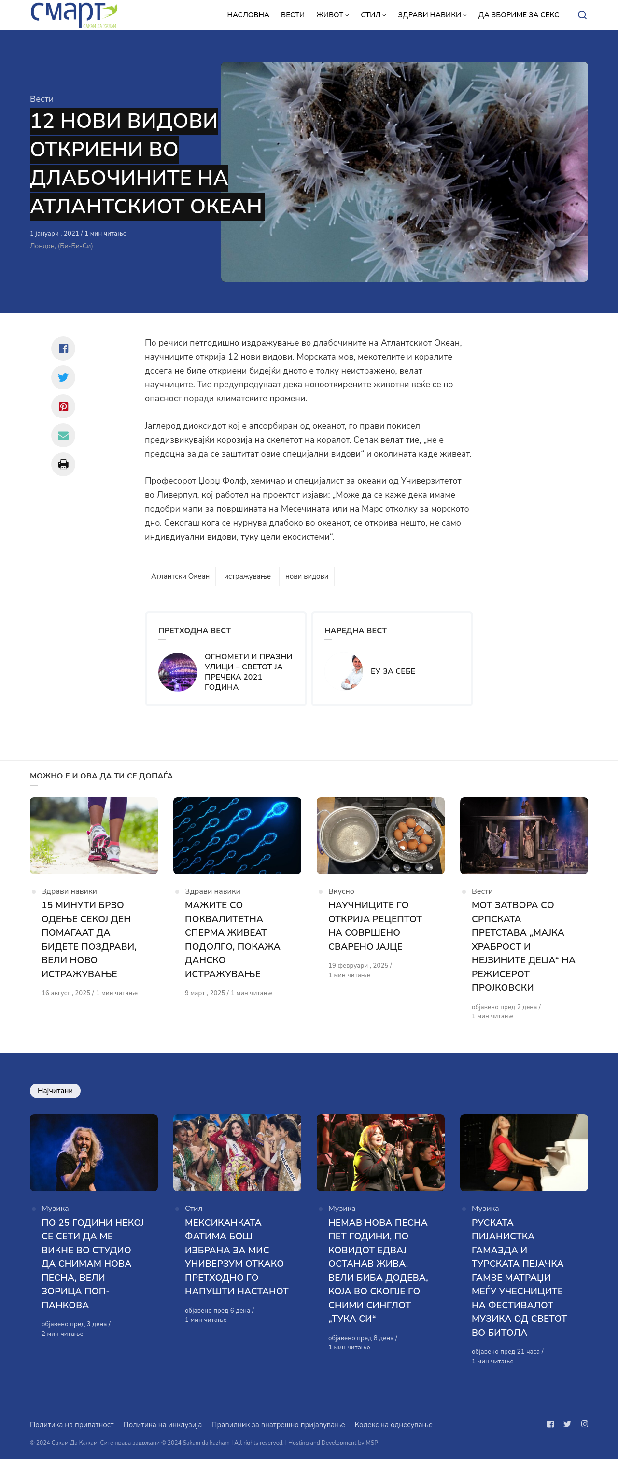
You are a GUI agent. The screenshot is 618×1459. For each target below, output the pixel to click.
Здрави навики (69, 891)
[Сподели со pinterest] (63, 406)
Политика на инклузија (162, 1425)
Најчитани (55, 1091)
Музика (55, 1208)
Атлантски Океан (180, 576)
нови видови (306, 576)
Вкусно (341, 891)
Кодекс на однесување (393, 1425)
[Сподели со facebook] (63, 348)
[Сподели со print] (63, 464)
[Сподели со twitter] (63, 377)
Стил (194, 1208)
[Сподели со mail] (63, 435)
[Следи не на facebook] (552, 1424)
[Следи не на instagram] (582, 1424)
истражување (247, 576)
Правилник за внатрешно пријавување (278, 1425)
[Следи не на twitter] (567, 1424)
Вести (42, 99)
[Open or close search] (582, 15)
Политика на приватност (71, 1425)
